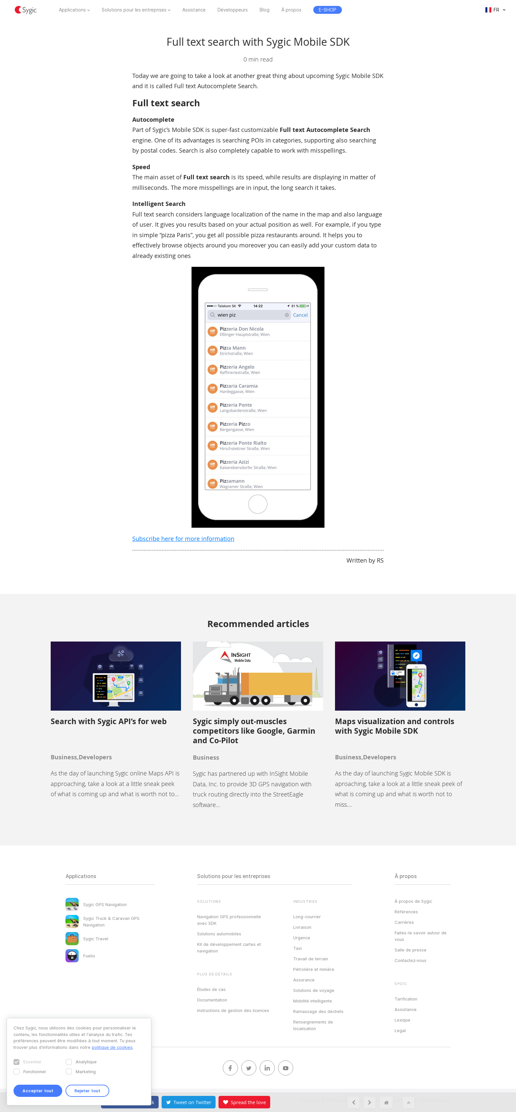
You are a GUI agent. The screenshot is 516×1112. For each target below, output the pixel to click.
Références (406, 911)
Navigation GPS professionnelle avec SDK (229, 920)
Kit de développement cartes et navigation (229, 947)
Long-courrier (307, 916)
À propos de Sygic (413, 901)
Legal (400, 1030)
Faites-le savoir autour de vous (421, 936)
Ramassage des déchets (318, 1011)
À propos (291, 10)
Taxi (297, 948)
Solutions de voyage (313, 990)
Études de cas (211, 989)
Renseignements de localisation (313, 1025)
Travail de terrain (310, 958)
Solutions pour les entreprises (134, 10)
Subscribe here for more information (183, 539)
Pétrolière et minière (313, 969)
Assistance (194, 10)
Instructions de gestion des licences (233, 1010)
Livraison (302, 927)
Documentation (212, 999)
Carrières (404, 922)
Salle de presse (410, 949)
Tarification (406, 998)
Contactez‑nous (410, 960)
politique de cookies (112, 1047)
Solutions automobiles (219, 933)
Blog (265, 10)
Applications (72, 10)
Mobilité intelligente (312, 1000)
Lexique (402, 1020)
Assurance (304, 979)
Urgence (301, 937)
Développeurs (233, 10)
